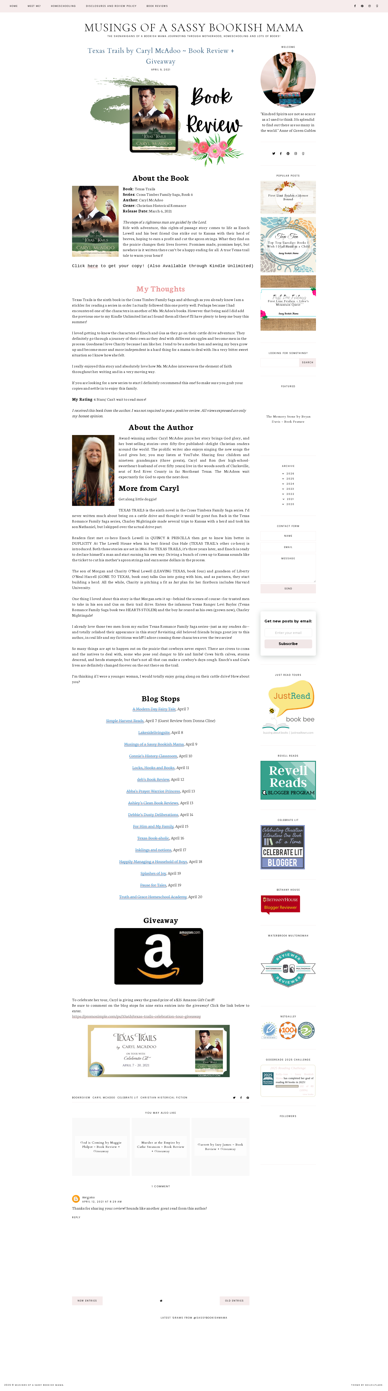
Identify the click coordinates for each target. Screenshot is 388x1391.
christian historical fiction (164, 1097)
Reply (76, 1217)
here (93, 266)
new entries (87, 1300)
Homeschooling (63, 6)
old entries (234, 1300)
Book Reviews (157, 6)
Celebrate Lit (128, 1097)
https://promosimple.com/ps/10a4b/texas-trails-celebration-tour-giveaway (136, 1016)
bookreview (81, 1097)
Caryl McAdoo (104, 1097)
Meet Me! (34, 6)
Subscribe (288, 644)
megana (88, 1197)
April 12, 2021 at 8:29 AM (102, 1201)
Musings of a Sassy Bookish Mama (194, 27)
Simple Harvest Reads (124, 721)
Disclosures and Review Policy (111, 6)
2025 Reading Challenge (288, 1068)
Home (14, 6)
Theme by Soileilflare (367, 1385)
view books (308, 1094)
